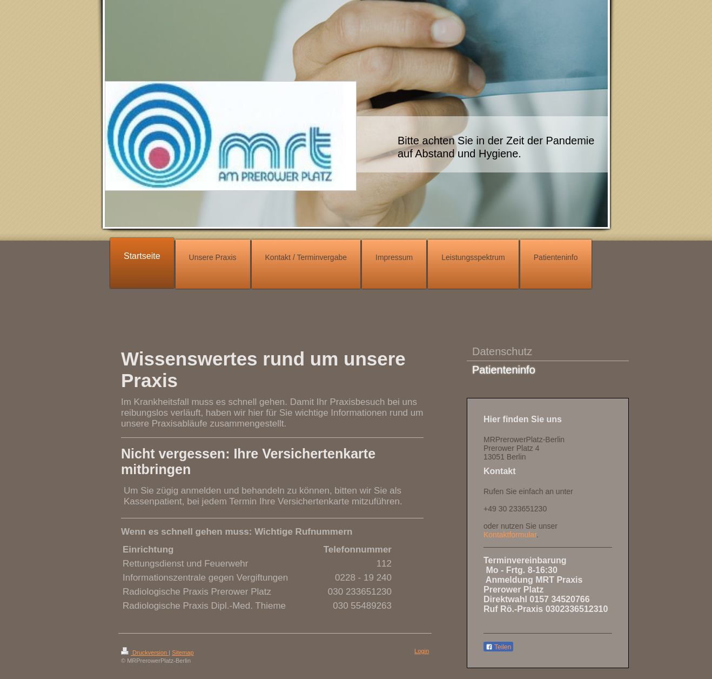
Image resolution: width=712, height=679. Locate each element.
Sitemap (182, 652)
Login (421, 651)
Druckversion (145, 652)
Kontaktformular (509, 534)
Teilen (498, 647)
